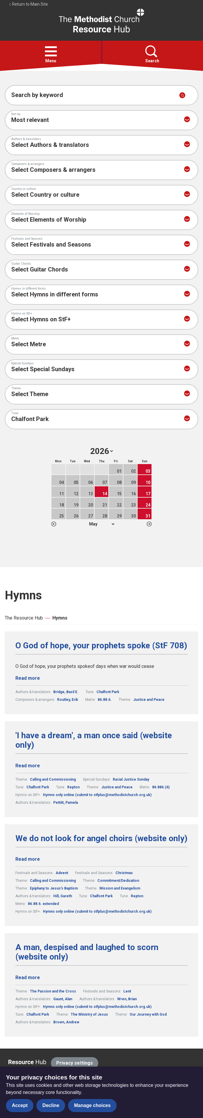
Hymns (59, 618)
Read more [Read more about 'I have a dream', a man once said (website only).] (27, 765)
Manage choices (92, 1105)
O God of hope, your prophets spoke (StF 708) (101, 645)
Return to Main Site (28, 4)
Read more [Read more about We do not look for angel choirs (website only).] (27, 859)
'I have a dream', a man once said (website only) (93, 740)
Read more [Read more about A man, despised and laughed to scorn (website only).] (27, 977)
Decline (50, 1105)
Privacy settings (74, 1063)
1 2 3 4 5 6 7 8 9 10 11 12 (101, 524)
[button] (51, 51)
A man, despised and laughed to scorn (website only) (86, 952)
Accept (20, 1105)
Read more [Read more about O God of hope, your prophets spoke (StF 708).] (27, 678)
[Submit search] (182, 95)
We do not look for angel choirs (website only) (101, 838)
